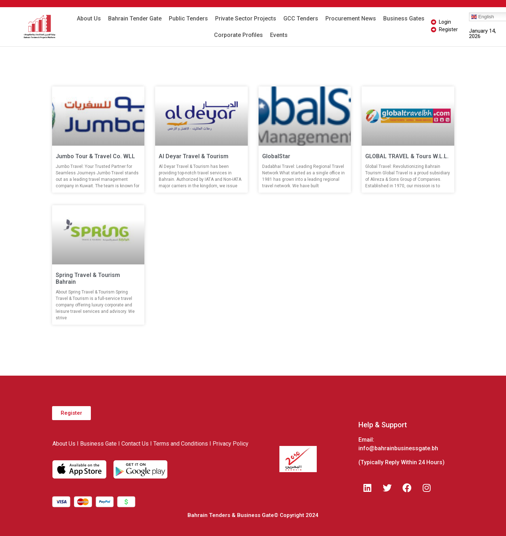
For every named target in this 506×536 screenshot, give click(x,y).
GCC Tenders (300, 18)
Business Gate (98, 443)
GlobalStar (276, 156)
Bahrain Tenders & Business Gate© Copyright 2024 (253, 515)
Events (279, 35)
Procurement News (350, 18)
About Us (89, 18)
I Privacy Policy (229, 443)
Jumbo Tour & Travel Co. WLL (95, 156)
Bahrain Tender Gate (135, 18)
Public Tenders (188, 18)
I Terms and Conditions (179, 443)
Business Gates (403, 18)
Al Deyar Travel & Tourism (193, 156)
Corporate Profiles (238, 35)
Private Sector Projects (245, 18)
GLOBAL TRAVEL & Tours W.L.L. (407, 156)
